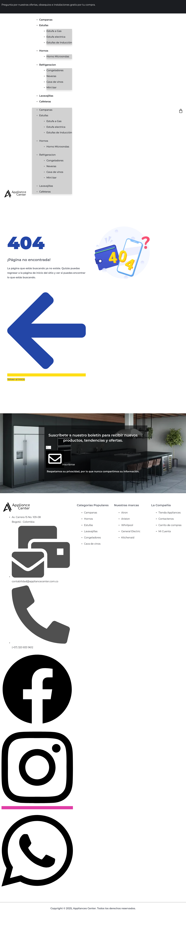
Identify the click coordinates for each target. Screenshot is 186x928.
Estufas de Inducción (59, 42)
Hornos (43, 50)
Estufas (43, 25)
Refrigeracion (47, 64)
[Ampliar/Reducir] (2, 921)
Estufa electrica (55, 36)
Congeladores (54, 70)
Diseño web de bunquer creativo (93, 912)
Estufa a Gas (53, 31)
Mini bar (51, 87)
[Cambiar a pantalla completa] (7, 921)
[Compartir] (13, 921)
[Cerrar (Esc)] (18, 921)
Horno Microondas (57, 56)
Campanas (45, 19)
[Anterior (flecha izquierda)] (2, 926)
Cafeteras (45, 101)
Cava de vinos (54, 81)
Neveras (51, 76)
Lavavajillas (46, 95)
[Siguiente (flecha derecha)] (7, 926)
